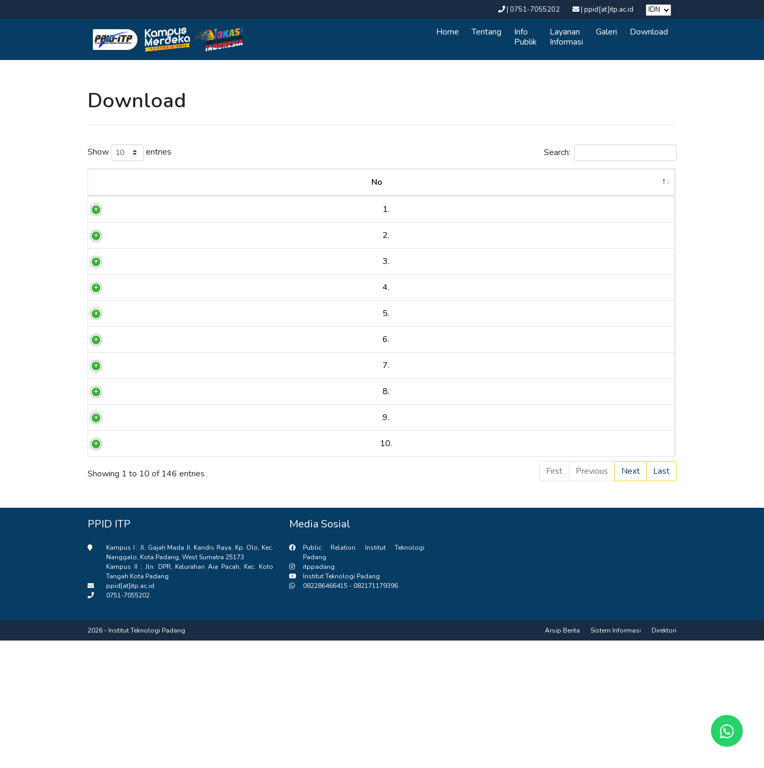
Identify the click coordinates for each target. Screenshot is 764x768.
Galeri (606, 32)
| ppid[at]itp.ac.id (603, 9)
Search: (610, 152)
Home (447, 32)
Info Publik (525, 37)
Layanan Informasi (566, 37)
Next (630, 598)
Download (649, 32)
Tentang (486, 32)
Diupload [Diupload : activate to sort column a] (631, 182)
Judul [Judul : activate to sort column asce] (325, 182)
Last (661, 598)
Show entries (129, 152)
